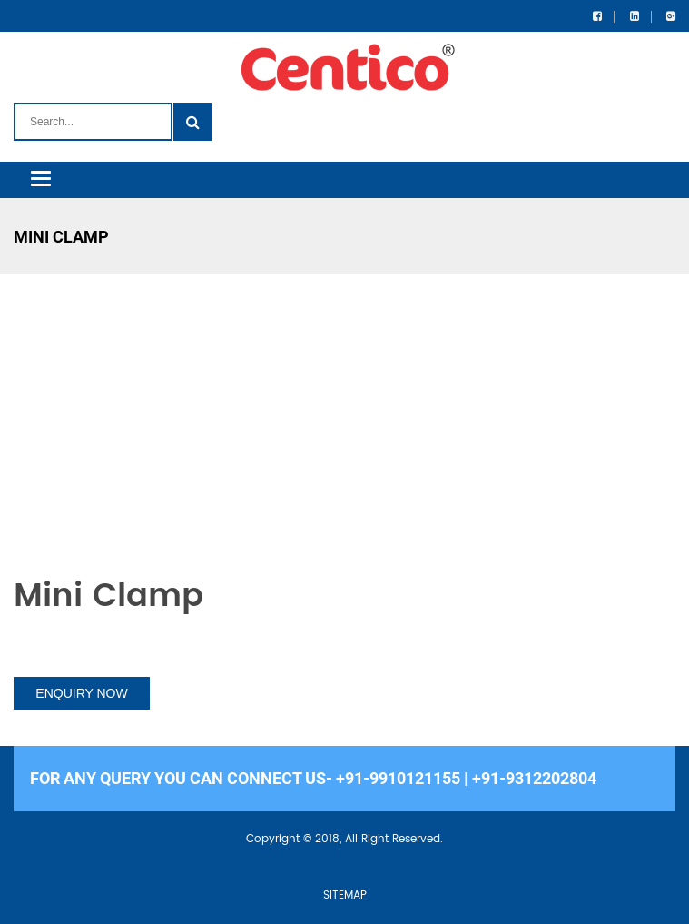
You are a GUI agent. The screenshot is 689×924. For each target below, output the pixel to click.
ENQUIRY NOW (81, 693)
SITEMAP (345, 895)
